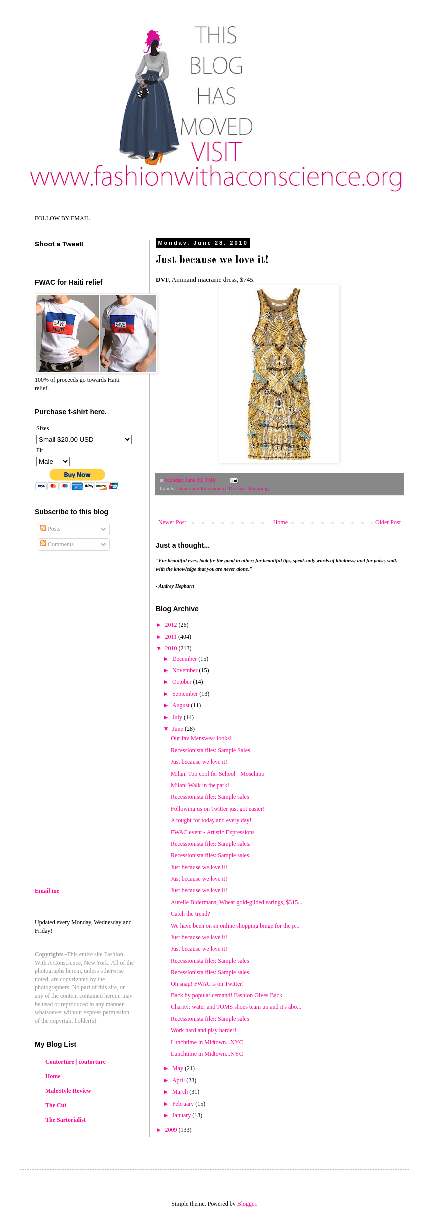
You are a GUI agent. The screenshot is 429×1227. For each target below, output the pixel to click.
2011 (172, 636)
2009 (172, 1129)
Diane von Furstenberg (201, 488)
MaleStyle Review (68, 1090)
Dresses (237, 488)
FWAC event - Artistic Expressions (213, 832)
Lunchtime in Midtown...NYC (207, 1042)
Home (280, 522)
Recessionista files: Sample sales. (211, 843)
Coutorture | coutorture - (77, 1061)
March (180, 1091)
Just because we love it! (199, 878)
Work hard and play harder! (203, 1030)
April (179, 1080)
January (182, 1115)
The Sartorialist (65, 1119)
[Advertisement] (119, 799)
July (178, 717)
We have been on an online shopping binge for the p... (235, 925)
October (182, 681)
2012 (172, 624)
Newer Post (172, 522)
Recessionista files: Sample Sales (210, 750)
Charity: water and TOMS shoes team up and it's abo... (236, 1006)
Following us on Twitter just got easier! (218, 808)
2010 (172, 648)
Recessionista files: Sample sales (210, 796)
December (185, 658)
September (185, 693)
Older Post (388, 522)
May (178, 1068)
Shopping (258, 488)
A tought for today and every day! (211, 820)
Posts (50, 528)
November (185, 670)
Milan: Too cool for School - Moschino (217, 773)
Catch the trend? (190, 913)
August (181, 705)
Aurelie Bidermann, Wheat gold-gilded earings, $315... (236, 902)
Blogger (246, 1203)
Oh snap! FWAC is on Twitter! (207, 984)
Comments (57, 544)
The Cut (55, 1105)
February (183, 1103)
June (178, 728)
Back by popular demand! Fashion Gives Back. (227, 995)
